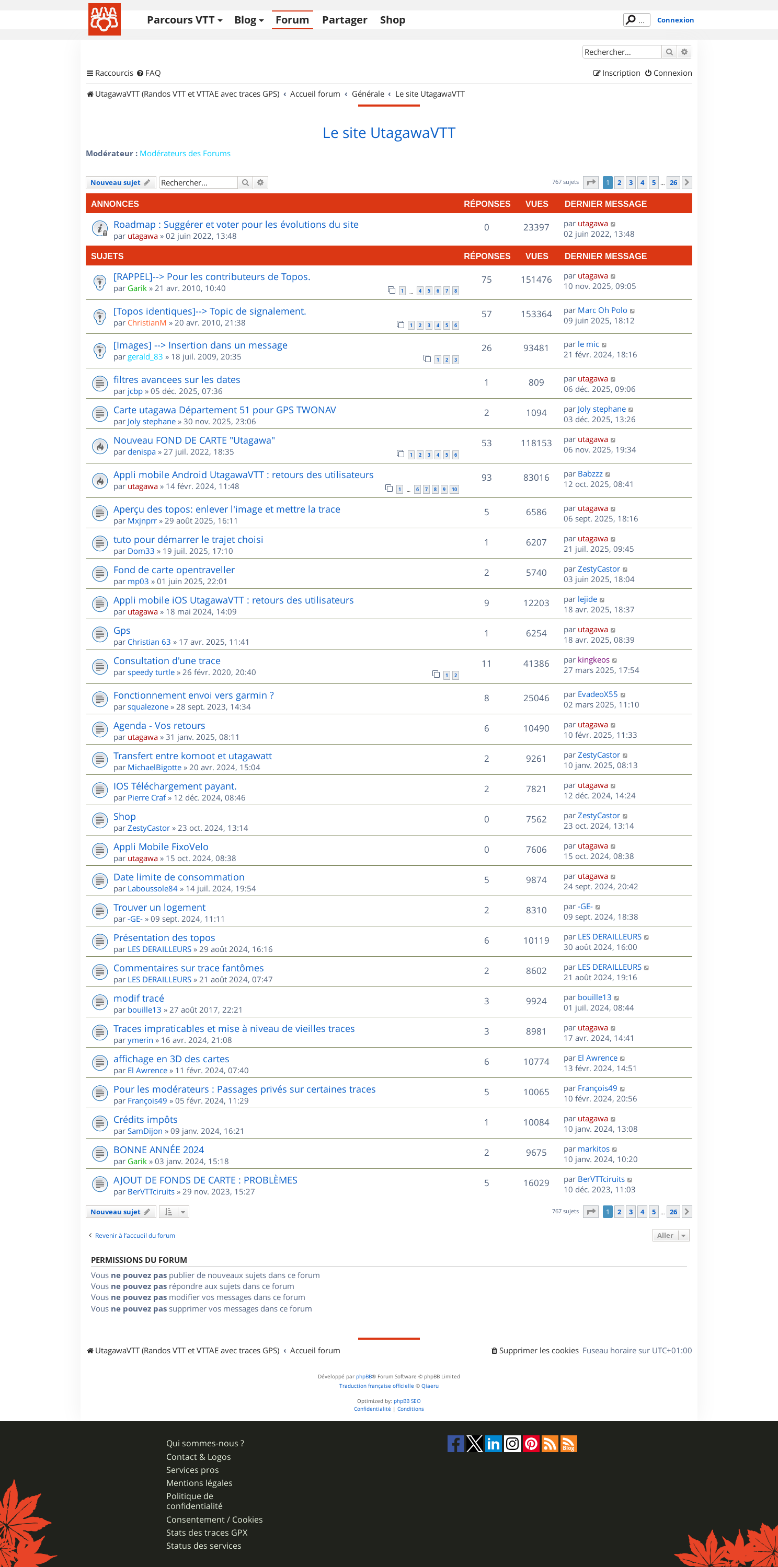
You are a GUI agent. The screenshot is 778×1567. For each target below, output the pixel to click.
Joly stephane (152, 421)
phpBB (364, 1376)
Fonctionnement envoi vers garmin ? (193, 695)
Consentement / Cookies (214, 1520)
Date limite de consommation (179, 876)
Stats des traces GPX (206, 1533)
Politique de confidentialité (194, 1501)
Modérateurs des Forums (185, 153)
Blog (245, 20)
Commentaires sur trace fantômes (188, 967)
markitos (594, 1148)
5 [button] (654, 182)
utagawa (143, 235)
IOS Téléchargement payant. (175, 786)
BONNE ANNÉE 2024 (158, 1149)
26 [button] (673, 182)
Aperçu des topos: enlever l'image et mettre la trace (226, 509)
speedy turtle (151, 672)
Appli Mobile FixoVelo (161, 846)
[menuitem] (148, 73)
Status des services (204, 1546)
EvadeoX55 (598, 694)
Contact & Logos (198, 1457)
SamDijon (145, 1130)
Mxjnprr (142, 520)
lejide (587, 599)
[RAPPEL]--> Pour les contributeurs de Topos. (212, 276)
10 (454, 489)
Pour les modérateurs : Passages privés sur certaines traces (244, 1089)
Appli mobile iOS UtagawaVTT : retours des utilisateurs (233, 600)
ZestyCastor (599, 568)
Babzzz (590, 473)
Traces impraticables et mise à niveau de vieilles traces (234, 1028)
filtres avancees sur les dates (177, 379)
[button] (591, 182)
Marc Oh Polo (602, 310)
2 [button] (619, 182)
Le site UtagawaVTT (389, 132)
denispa (142, 451)
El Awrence (147, 1070)
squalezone (148, 706)
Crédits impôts (145, 1119)
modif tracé (138, 998)
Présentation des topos (164, 937)
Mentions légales (199, 1483)
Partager (345, 20)
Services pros (192, 1470)
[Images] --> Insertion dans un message (200, 345)
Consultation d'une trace (167, 660)
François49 (147, 1100)
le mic (588, 344)
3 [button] (631, 182)
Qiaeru (430, 1386)
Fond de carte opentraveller (174, 569)
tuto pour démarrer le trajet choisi (188, 539)
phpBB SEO (407, 1401)
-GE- (135, 918)
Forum (293, 20)
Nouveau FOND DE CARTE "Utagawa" (194, 440)
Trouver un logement (159, 907)
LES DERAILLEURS (159, 949)
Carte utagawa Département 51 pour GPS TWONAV (224, 409)
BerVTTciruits (151, 1191)
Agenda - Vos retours (159, 725)
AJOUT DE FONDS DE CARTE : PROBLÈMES (205, 1180)
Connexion (675, 20)
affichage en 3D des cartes (171, 1058)
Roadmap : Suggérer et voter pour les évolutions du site (236, 224)
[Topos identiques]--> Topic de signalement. (209, 311)
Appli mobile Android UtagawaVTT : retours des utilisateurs (243, 474)
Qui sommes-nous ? (205, 1443)
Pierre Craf (147, 797)
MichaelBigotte (154, 767)
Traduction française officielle (376, 1386)
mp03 (138, 581)
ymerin (140, 1040)
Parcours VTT (181, 20)
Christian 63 (149, 641)
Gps (122, 630)
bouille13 (145, 1009)
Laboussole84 (153, 888)
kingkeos (594, 659)
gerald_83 (145, 356)
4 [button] (642, 182)
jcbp (135, 391)
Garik (137, 288)
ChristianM (147, 322)
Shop (393, 20)
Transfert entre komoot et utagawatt (192, 755)
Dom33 (141, 550)
